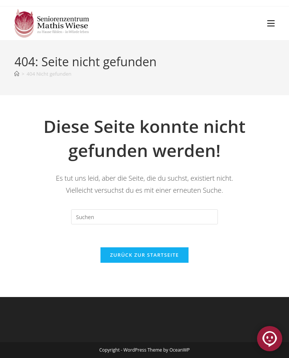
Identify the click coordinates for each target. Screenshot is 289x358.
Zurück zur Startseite (144, 254)
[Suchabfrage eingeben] (144, 216)
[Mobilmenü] (271, 23)
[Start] (16, 73)
